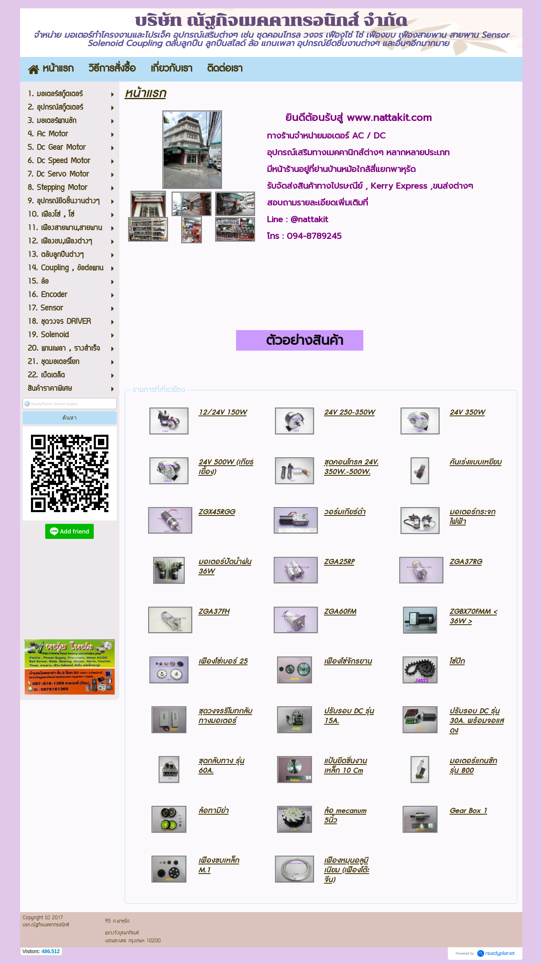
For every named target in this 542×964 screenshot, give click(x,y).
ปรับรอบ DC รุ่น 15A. (349, 716)
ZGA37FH (213, 611)
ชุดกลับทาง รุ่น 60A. (221, 766)
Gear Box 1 (468, 810)
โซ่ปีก (457, 661)
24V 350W (467, 412)
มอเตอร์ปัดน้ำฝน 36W (224, 566)
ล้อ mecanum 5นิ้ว (345, 815)
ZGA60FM (340, 611)
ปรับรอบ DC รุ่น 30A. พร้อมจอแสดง (476, 721)
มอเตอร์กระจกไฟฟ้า (472, 517)
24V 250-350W (349, 412)
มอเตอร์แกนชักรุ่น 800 (473, 766)
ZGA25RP (339, 561)
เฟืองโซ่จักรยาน (348, 661)
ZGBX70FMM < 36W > (473, 616)
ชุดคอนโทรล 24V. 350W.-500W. (351, 467)
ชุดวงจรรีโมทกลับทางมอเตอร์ (225, 716)
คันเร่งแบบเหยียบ (475, 462)
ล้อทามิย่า (213, 810)
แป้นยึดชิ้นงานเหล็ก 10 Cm (345, 766)
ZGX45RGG (216, 512)
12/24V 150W (222, 412)
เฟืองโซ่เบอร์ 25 (222, 661)
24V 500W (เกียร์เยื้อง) (225, 467)
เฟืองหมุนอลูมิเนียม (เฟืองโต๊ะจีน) (346, 870)
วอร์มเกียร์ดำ (344, 512)
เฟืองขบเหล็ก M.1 (218, 865)
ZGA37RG (466, 561)
